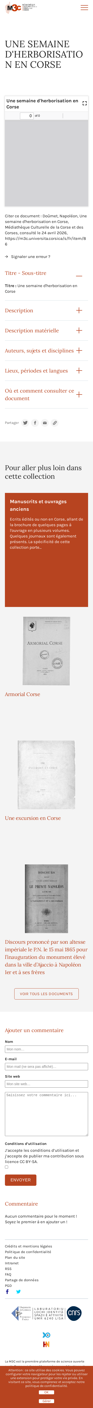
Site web (12, 1076)
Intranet (12, 1263)
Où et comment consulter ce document (39, 394)
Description (19, 310)
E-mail (11, 1059)
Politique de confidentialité (28, 1252)
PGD (8, 1285)
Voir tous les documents (46, 993)
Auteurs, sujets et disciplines (39, 350)
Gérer (47, 1401)
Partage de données (22, 1280)
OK (46, 1392)
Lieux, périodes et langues (36, 370)
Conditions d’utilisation (25, 1143)
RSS (8, 1269)
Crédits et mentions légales (28, 1246)
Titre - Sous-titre (25, 273)
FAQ (8, 1274)
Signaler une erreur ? (30, 256)
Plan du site (15, 1257)
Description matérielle (32, 330)
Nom (9, 1041)
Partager (12, 423)
